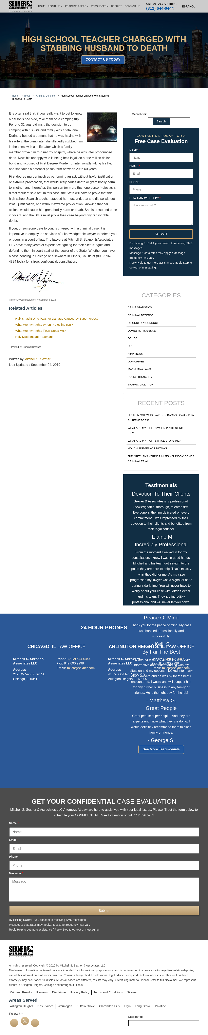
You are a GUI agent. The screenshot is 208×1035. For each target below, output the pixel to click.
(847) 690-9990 (174, 659)
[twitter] (25, 1021)
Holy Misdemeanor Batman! (34, 336)
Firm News (135, 353)
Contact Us (132, 6)
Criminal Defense (140, 315)
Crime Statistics (140, 307)
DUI (130, 345)
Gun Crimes (136, 361)
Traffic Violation (140, 384)
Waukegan (65, 1006)
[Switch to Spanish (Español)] (188, 6)
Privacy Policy (79, 992)
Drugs (132, 338)
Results (116, 6)
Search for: (139, 114)
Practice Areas (77, 6)
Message (16, 873)
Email (134, 166)
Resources (100, 6)
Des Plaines (45, 1006)
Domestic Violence (142, 330)
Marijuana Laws (139, 369)
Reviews (42, 992)
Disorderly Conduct (143, 322)
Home (41, 6)
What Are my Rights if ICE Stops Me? (40, 330)
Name (134, 150)
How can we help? (144, 198)
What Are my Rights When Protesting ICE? (44, 324)
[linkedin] (35, 1023)
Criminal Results (21, 992)
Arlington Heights (21, 1006)
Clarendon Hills (109, 1006)
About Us (55, 6)
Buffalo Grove (85, 1006)
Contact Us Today (103, 59)
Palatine (160, 1006)
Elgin (127, 1006)
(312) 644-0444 (160, 8)
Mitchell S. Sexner (37, 359)
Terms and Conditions (108, 992)
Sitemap (132, 992)
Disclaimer (59, 992)
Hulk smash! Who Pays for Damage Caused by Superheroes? (57, 318)
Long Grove (143, 1006)
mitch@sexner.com (81, 668)
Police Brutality (140, 376)
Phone (134, 182)
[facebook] (14, 1023)
